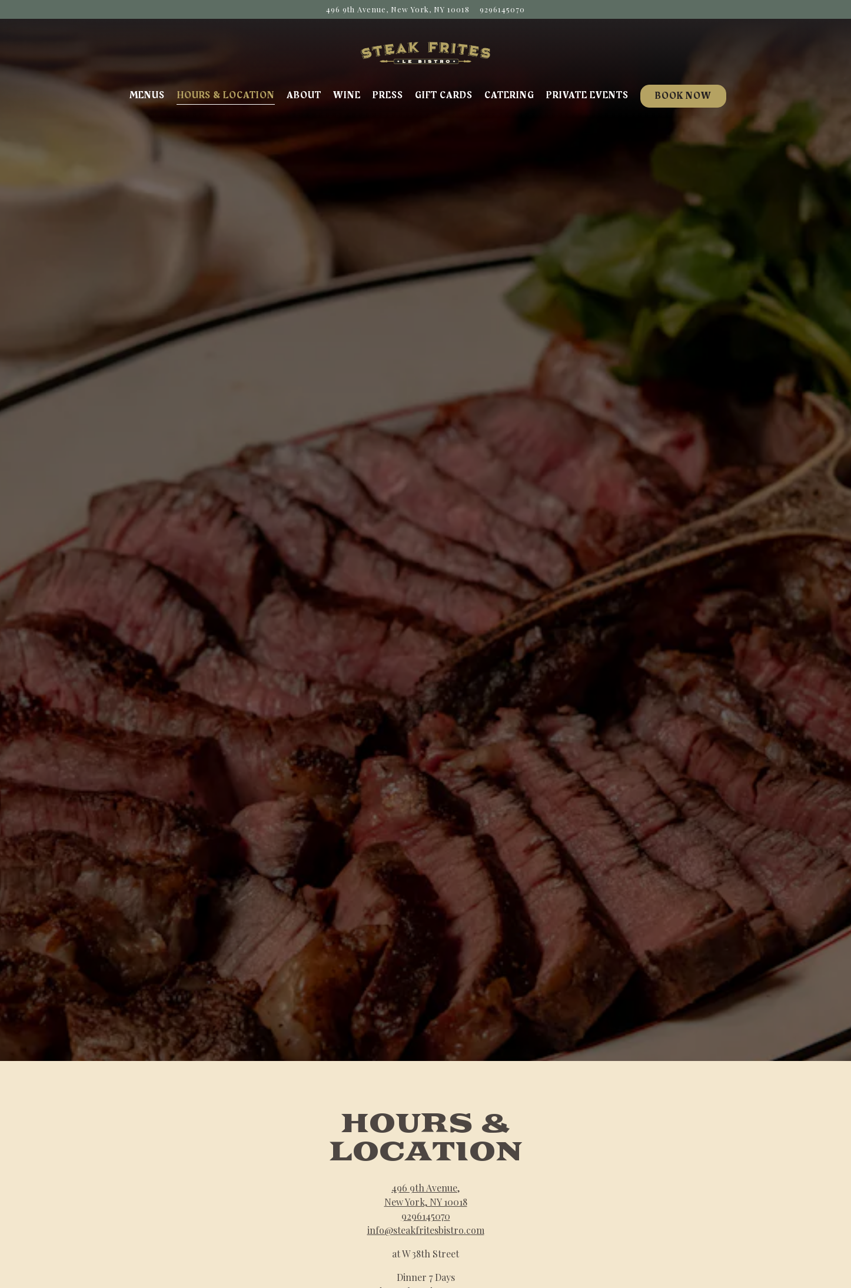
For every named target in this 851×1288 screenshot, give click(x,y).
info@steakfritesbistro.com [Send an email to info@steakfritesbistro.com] (425, 1176)
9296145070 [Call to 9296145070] (502, 9)
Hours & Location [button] (226, 95)
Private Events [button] (587, 95)
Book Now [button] (683, 96)
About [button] (304, 95)
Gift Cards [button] (444, 95)
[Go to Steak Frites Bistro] (398, 9)
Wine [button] (347, 95)
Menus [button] (147, 95)
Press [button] (388, 95)
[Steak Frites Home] (425, 51)
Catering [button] (509, 95)
